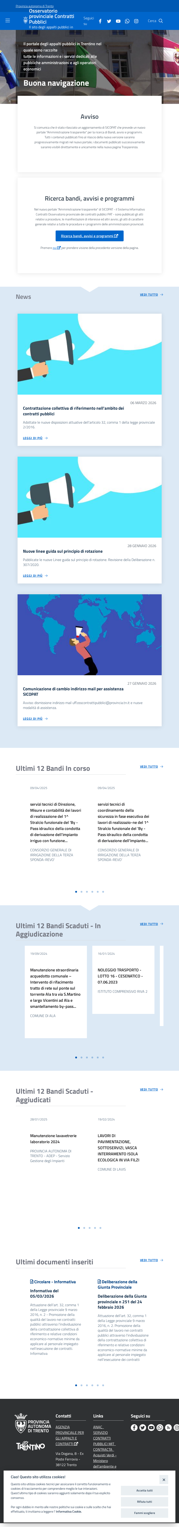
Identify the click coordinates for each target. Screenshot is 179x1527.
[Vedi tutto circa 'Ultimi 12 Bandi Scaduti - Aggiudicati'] (151, 1091)
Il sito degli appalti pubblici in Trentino (51, 29)
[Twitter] (107, 20)
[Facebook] (98, 20)
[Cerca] (160, 21)
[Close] (163, 1479)
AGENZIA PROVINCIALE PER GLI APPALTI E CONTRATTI (70, 1439)
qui (57, 247)
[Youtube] (116, 20)
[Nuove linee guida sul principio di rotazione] (90, 497)
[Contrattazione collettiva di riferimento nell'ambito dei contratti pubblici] (90, 354)
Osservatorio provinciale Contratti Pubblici (51, 16)
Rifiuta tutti (144, 1501)
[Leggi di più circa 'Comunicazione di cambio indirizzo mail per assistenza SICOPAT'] (35, 720)
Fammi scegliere (144, 1513)
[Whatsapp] (125, 20)
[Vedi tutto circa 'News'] (151, 294)
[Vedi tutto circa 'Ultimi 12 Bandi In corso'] (151, 768)
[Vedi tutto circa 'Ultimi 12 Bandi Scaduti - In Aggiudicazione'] (151, 925)
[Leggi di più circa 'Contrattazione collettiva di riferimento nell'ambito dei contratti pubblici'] (35, 438)
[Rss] (168, 1431)
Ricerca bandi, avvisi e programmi (89, 236)
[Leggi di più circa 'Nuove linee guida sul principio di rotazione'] (35, 576)
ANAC (98, 1430)
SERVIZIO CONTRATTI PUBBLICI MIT (104, 1442)
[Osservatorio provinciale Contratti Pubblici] (26, 20)
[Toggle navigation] (7, 20)
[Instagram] (134, 20)
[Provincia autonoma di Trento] (35, 6)
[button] (76, 893)
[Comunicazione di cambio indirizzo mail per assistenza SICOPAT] (90, 635)
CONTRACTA (103, 1453)
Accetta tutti (144, 1490)
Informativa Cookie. (69, 1511)
